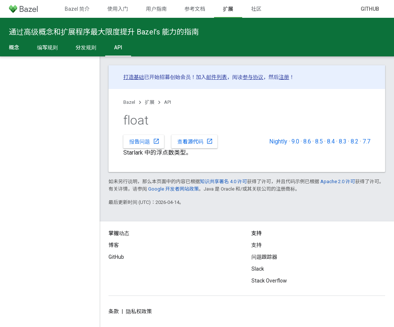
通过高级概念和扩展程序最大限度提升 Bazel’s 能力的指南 (104, 31)
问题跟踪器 (264, 257)
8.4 (331, 141)
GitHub (370, 9)
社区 (256, 9)
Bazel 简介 (77, 9)
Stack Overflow (269, 281)
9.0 (295, 141)
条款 (113, 311)
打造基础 (133, 77)
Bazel (129, 102)
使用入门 (117, 9)
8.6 (307, 141)
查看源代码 (195, 141)
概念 (14, 47)
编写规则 (47, 47)
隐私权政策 (139, 311)
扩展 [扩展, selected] (228, 9)
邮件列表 (216, 77)
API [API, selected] (118, 47)
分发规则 (86, 47)
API (167, 102)
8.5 (319, 141)
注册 (284, 77)
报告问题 (144, 141)
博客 (113, 245)
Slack (257, 269)
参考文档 (194, 9)
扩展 (149, 102)
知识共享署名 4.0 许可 (223, 181)
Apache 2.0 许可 (337, 181)
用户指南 (156, 9)
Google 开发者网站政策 (173, 189)
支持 (256, 245)
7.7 (366, 141)
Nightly (278, 141)
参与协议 (253, 77)
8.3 (343, 141)
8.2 (354, 141)
